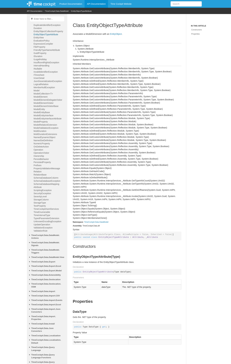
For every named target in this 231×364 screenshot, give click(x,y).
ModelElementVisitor (43, 103)
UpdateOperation (42, 224)
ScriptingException (43, 190)
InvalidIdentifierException (46, 72)
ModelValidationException (46, 128)
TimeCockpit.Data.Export (43, 262)
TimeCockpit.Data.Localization (45, 335)
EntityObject (116, 34)
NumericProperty (42, 143)
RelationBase (40, 174)
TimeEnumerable (42, 212)
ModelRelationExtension (45, 125)
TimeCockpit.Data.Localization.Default (46, 341)
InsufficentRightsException (46, 62)
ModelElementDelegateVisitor (48, 100)
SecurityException (42, 193)
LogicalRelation (41, 84)
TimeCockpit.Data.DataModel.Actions (45, 236)
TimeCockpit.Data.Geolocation (45, 279)
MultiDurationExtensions (45, 134)
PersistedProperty (42, 162)
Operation (38, 149)
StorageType (40, 202)
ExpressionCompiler (43, 44)
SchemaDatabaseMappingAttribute (46, 185)
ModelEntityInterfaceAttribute (48, 118)
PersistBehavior (41, 159)
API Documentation (96, 4)
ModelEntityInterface (43, 115)
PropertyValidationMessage (47, 168)
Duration (38, 28)
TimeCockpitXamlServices (46, 209)
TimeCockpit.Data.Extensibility (46, 275)
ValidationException (43, 227)
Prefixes (38, 165)
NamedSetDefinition (43, 140)
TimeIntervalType (42, 215)
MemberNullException (44, 87)
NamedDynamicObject (44, 137)
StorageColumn (41, 199)
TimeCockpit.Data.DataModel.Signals (45, 244)
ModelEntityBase (42, 112)
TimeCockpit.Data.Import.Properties (43, 318)
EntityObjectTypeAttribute (81, 11)
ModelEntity (39, 109)
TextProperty (40, 206)
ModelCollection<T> (43, 93)
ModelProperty (41, 121)
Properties (195, 34)
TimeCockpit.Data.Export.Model (46, 270)
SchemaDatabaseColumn (46, 178)
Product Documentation (70, 4)
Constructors (196, 30)
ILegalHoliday (40, 59)
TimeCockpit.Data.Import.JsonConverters (45, 310)
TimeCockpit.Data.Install (43, 324)
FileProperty (39, 47)
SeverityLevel (40, 196)
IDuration (38, 56)
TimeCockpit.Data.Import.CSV (45, 296)
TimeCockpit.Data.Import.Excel (46, 304)
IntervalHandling (41, 65)
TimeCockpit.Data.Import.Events (46, 300)
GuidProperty (40, 53)
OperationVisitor (41, 153)
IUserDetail (39, 78)
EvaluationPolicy (42, 40)
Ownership (39, 156)
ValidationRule (40, 231)
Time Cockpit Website (121, 4)
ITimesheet (39, 75)
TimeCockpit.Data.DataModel (57, 11)
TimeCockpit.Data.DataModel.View (47, 257)
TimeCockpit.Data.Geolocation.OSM (46, 285)
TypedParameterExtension (46, 218)
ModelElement (41, 97)
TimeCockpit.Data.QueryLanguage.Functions (43, 356)
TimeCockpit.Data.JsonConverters (42, 329)
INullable (38, 68)
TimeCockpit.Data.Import (43, 291)
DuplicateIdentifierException (47, 25)
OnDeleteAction (41, 146)
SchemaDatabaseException (47, 181)
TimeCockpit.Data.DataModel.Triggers (45, 251)
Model (36, 90)
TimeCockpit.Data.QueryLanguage (43, 348)
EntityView (39, 37)
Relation (38, 171)
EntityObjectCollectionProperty (48, 31)
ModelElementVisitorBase (46, 106)
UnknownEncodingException (47, 221)
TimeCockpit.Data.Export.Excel (46, 266)
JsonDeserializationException (48, 81)
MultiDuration (40, 131)
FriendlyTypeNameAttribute (47, 50)
